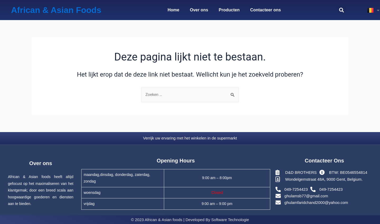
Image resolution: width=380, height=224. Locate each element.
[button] (341, 10)
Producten (229, 10)
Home (173, 10)
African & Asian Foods (56, 10)
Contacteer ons (265, 10)
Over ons (199, 10)
